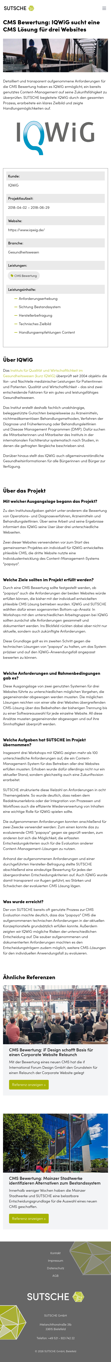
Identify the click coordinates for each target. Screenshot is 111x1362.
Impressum (55, 1260)
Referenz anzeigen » (29, 1084)
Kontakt (55, 1253)
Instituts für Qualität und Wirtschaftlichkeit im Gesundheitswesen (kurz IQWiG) (43, 373)
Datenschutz (55, 1268)
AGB (55, 1275)
